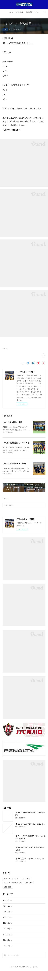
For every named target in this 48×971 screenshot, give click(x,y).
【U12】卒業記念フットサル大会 (16, 443)
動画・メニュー (11, 878)
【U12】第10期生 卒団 (12, 422)
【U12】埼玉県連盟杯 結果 (14, 463)
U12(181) (5, 348)
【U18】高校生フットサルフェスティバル (29, 859)
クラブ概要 (20, 12)
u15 (28, 883)
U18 (25, 878)
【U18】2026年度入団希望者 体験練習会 (30, 824)
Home (11, 12)
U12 (5, 29)
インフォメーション (13, 883)
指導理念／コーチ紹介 (33, 12)
